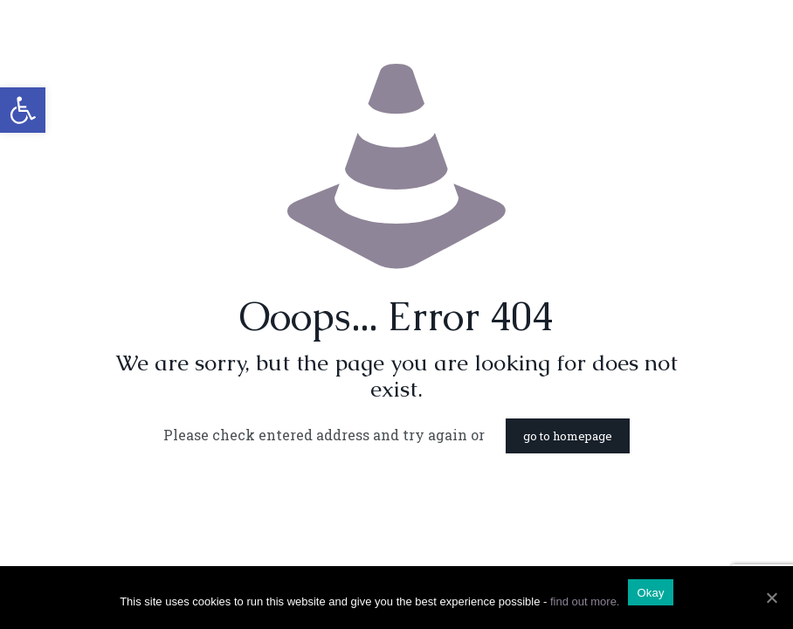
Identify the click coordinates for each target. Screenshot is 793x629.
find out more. (585, 601)
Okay (650, 592)
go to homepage (567, 436)
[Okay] (771, 597)
